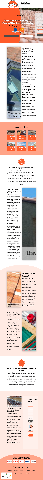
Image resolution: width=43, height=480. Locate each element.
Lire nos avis (6, 477)
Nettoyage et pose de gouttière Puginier (21, 472)
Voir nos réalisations (11, 36)
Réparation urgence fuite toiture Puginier (28, 472)
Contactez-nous (26, 36)
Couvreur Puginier (33, 471)
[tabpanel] (14, 426)
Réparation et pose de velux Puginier (16, 472)
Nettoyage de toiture (18, 26)
